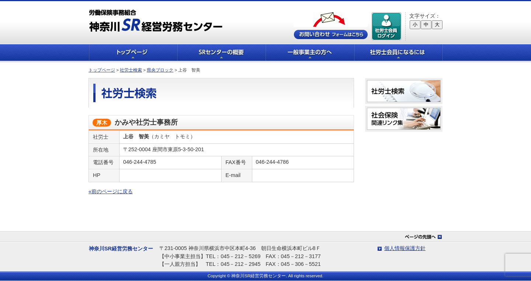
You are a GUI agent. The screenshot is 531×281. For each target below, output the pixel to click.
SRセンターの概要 (221, 52)
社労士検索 (131, 70)
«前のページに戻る (110, 191)
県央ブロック (160, 70)
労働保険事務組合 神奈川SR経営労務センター (155, 20)
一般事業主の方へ (310, 52)
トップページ (132, 52)
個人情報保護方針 (405, 248)
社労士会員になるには (398, 52)
